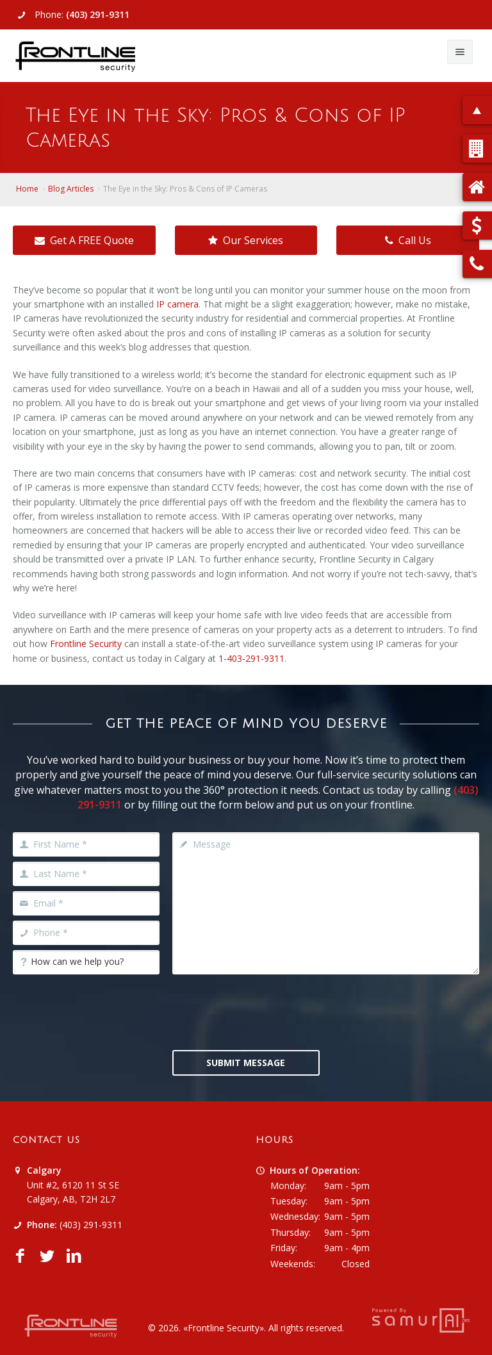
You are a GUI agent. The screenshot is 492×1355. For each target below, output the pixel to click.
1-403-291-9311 (251, 658)
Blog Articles (71, 188)
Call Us (408, 240)
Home (27, 188)
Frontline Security (86, 643)
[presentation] (269, 1011)
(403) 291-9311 (97, 14)
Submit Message (245, 1062)
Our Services (245, 240)
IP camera (177, 304)
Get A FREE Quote (84, 240)
